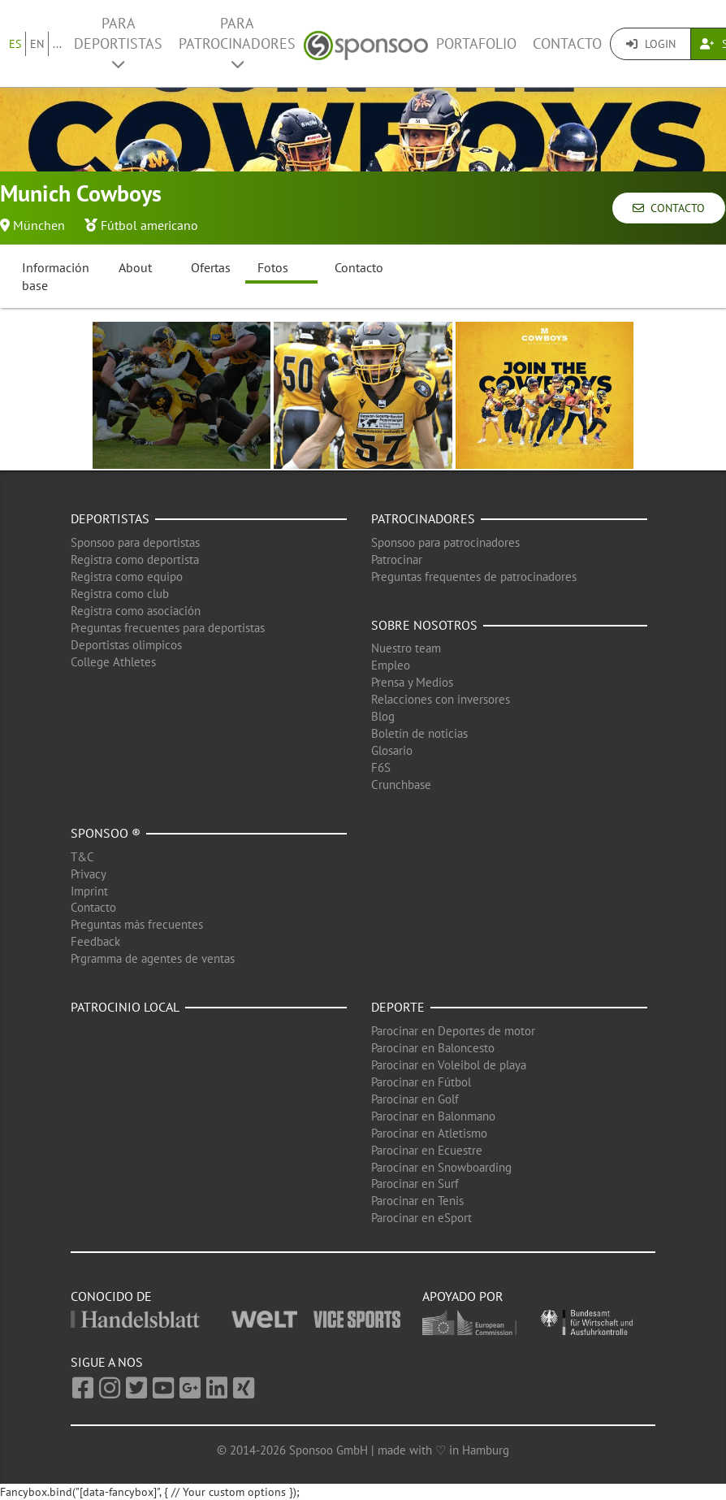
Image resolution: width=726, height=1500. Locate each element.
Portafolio (476, 43)
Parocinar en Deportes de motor (453, 1030)
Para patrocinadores (237, 43)
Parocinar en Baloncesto (433, 1048)
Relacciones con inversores (440, 699)
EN (37, 44)
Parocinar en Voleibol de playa (448, 1065)
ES (15, 44)
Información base (55, 276)
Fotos (272, 267)
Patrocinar (396, 559)
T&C (82, 857)
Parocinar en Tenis (417, 1200)
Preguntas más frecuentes (137, 924)
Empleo (390, 665)
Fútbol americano (149, 225)
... (57, 44)
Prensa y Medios (412, 682)
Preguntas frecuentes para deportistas (168, 627)
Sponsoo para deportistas (135, 542)
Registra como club (120, 593)
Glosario (392, 750)
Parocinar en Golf (415, 1099)
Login (651, 44)
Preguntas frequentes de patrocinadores (474, 576)
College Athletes (113, 662)
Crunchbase (401, 784)
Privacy (88, 874)
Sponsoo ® (105, 833)
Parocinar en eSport (421, 1217)
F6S (381, 767)
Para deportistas (118, 43)
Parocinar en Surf (415, 1183)
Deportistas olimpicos (126, 644)
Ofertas (211, 267)
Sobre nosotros (424, 625)
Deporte (398, 1007)
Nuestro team (406, 648)
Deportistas (110, 518)
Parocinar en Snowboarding (441, 1167)
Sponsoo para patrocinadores (445, 542)
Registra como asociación (136, 610)
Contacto (567, 43)
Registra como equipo (127, 576)
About (135, 267)
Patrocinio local (125, 1007)
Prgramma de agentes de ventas (153, 958)
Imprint (89, 891)
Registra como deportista (135, 559)
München (39, 225)
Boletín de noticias (419, 733)
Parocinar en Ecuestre (426, 1150)
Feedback (95, 941)
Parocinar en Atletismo (429, 1133)
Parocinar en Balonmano (433, 1116)
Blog (383, 716)
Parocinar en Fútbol (421, 1082)
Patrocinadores (423, 518)
